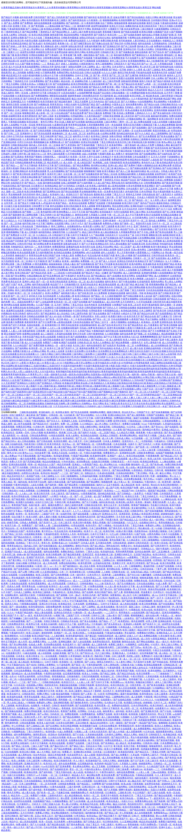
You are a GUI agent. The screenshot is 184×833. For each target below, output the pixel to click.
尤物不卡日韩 (44, 720)
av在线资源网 (138, 612)
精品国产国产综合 (148, 723)
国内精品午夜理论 (151, 429)
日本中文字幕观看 (74, 287)
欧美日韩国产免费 (130, 488)
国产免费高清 (12, 235)
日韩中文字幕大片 (67, 557)
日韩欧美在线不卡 (118, 609)
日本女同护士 (118, 67)
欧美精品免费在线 (149, 461)
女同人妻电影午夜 (152, 342)
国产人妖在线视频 (82, 641)
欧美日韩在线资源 (59, 281)
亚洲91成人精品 (115, 165)
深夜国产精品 (84, 450)
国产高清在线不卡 (53, 717)
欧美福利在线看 (15, 697)
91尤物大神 (39, 427)
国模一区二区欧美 (15, 191)
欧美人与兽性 (129, 339)
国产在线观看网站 (112, 807)
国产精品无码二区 (137, 177)
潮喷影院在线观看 (58, 96)
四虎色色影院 (103, 737)
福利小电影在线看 (57, 482)
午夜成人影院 (67, 255)
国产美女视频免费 (93, 223)
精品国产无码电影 (15, 241)
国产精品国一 (161, 197)
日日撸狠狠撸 (43, 490)
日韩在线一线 (56, 415)
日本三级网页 (145, 310)
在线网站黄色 (12, 595)
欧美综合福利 (95, 32)
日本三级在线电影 (59, 668)
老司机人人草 (115, 659)
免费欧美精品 (67, 551)
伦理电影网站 (112, 694)
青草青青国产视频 (81, 488)
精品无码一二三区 (20, 795)
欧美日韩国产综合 (41, 636)
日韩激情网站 (161, 49)
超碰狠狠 (148, 702)
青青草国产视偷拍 (33, 157)
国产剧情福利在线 (164, 67)
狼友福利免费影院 (122, 55)
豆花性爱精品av (86, 421)
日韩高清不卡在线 (100, 630)
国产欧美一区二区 (46, 792)
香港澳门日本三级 (68, 432)
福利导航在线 (112, 331)
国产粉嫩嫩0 (15, 618)
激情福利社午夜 (60, 40)
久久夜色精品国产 (93, 116)
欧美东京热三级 (123, 142)
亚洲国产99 (174, 717)
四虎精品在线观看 (40, 438)
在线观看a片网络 (34, 685)
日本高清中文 (24, 630)
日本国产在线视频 (165, 566)
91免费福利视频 (137, 93)
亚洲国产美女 (21, 258)
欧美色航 (154, 778)
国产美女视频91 (52, 81)
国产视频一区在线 (75, 238)
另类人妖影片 (101, 316)
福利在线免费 (126, 334)
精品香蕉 (57, 470)
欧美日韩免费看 (168, 563)
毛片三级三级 (107, 168)
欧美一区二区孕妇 (24, 261)
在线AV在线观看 (9, 575)
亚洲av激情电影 (104, 429)
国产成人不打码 (34, 827)
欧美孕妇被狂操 (52, 781)
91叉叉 (151, 508)
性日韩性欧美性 (111, 821)
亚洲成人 (76, 464)
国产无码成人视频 (38, 737)
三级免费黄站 (119, 575)
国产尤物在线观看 (82, 447)
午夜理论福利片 (107, 772)
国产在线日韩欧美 (171, 168)
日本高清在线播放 (81, 322)
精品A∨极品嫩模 (64, 650)
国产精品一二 (12, 165)
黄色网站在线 (114, 569)
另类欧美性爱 (70, 598)
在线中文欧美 (123, 249)
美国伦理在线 (103, 755)
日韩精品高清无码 (33, 310)
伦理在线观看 (78, 525)
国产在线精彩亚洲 (59, 769)
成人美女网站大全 (35, 49)
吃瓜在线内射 (94, 255)
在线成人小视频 (80, 299)
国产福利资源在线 (77, 20)
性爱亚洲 (29, 511)
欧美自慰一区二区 (163, 601)
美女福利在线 (69, 49)
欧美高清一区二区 (62, 302)
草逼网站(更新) (104, 819)
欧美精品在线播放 (62, 252)
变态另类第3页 (15, 98)
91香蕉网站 (32, 749)
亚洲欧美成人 (119, 653)
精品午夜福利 (59, 647)
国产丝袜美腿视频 (160, 412)
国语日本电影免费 (57, 755)
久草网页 (91, 458)
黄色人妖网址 (53, 418)
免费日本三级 (50, 540)
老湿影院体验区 (28, 609)
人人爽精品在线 (169, 499)
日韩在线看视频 (28, 723)
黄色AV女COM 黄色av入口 (20, 453)
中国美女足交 (118, 104)
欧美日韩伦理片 (167, 119)
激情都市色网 (83, 26)
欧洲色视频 (167, 444)
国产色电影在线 (160, 662)
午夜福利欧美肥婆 (24, 470)
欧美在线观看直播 (26, 252)
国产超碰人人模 (14, 46)
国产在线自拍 (175, 87)
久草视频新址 (7, 348)
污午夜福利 (97, 624)
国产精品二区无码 (14, 534)
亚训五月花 (126, 598)
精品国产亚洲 (157, 339)
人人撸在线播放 (168, 461)
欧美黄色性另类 (159, 72)
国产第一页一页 (20, 328)
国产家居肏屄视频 (171, 183)
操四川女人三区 (39, 154)
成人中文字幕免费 (134, 215)
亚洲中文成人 (166, 827)
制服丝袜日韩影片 (145, 682)
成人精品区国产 (85, 162)
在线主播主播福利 (162, 656)
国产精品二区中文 (99, 322)
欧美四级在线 (156, 55)
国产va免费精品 (103, 104)
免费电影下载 (109, 113)
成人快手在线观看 (23, 424)
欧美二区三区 (149, 807)
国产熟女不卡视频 (26, 203)
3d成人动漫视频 (89, 154)
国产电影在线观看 (130, 32)
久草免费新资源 (117, 58)
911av (144, 424)
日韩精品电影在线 (79, 197)
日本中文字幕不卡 (99, 534)
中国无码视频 (12, 151)
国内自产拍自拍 (148, 203)
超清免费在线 (83, 461)
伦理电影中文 (8, 769)
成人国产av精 (41, 511)
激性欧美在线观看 (21, 438)
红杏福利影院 (143, 281)
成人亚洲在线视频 (116, 186)
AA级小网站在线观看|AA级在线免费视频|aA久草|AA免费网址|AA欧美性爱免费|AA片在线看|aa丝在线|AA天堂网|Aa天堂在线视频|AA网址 (75, 389)
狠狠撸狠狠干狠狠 (92, 171)
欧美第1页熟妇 (140, 331)
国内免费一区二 (9, 302)
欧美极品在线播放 (169, 215)
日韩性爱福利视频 (93, 308)
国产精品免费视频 (120, 342)
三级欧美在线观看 (28, 412)
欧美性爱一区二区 (38, 348)
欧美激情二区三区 (33, 339)
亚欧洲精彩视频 (61, 702)
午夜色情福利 (155, 424)
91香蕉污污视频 (133, 328)
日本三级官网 (33, 760)
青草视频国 (142, 746)
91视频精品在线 (150, 165)
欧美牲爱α (51, 731)
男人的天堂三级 (147, 67)
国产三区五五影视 (148, 188)
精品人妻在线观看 (44, 612)
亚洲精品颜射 (65, 641)
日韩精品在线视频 (35, 316)
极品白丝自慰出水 (38, 107)
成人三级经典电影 (132, 273)
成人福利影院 (115, 339)
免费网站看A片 (56, 142)
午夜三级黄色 (171, 339)
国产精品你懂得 (138, 810)
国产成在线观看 (81, 514)
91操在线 (96, 560)
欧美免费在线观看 (38, 171)
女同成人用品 (49, 110)
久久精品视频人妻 (65, 296)
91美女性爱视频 (133, 186)
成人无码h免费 (50, 563)
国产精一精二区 (113, 84)
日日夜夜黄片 (110, 752)
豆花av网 (152, 787)
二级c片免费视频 (23, 264)
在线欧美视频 (60, 653)
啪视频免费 (107, 482)
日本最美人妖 (82, 186)
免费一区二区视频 (70, 424)
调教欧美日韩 (155, 235)
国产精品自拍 (174, 752)
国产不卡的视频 (20, 467)
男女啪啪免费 (15, 194)
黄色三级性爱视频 (24, 290)
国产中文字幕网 (25, 200)
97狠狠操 (30, 702)
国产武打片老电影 (17, 325)
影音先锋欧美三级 (104, 554)
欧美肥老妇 (124, 621)
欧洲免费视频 (56, 61)
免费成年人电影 (24, 807)
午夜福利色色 (97, 49)
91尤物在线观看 (168, 537)
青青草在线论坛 (15, 546)
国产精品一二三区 (74, 128)
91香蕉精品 (137, 470)
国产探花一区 (78, 665)
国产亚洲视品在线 (125, 775)
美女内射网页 (45, 197)
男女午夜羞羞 (127, 241)
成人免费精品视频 (148, 636)
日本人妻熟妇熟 (111, 665)
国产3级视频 (84, 644)
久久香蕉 (117, 429)
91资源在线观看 (96, 633)
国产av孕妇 (43, 714)
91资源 (156, 444)
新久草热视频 (98, 618)
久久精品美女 (133, 540)
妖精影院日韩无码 (45, 52)
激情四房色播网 (142, 78)
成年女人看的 (17, 339)
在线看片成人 (63, 87)
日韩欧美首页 (117, 461)
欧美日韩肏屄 (19, 313)
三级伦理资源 (166, 96)
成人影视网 (137, 697)
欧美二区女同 (134, 305)
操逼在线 (52, 807)
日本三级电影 (21, 110)
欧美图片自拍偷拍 (25, 502)
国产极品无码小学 (59, 746)
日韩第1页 (41, 444)
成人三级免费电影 (27, 714)
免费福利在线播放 (163, 46)
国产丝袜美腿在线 (48, 546)
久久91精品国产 (20, 345)
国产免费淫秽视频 (106, 290)
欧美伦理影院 (21, 55)
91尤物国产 (25, 639)
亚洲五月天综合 (117, 26)
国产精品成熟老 (112, 241)
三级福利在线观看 (167, 278)
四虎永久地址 (12, 604)
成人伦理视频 (155, 241)
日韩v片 (135, 816)
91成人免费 (161, 583)
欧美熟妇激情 (147, 708)
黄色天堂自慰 (79, 334)
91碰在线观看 (30, 653)
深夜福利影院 (28, 331)
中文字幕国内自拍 (16, 665)
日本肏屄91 (141, 490)
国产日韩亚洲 (26, 229)
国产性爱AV (128, 447)
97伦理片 (155, 644)
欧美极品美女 (45, 151)
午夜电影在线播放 (17, 122)
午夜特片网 (60, 502)
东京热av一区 (69, 444)
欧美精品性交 (8, 432)
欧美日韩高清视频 (40, 35)
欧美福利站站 (166, 206)
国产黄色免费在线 (76, 824)
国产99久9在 (133, 575)
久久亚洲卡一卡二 (153, 679)
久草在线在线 (26, 226)
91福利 (159, 479)
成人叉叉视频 (99, 766)
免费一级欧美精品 (86, 55)
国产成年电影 (46, 772)
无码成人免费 (86, 328)
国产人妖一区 (31, 508)
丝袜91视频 (21, 563)
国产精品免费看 (30, 32)
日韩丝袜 (73, 668)
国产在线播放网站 (148, 154)
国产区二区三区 (117, 75)
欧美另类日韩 (159, 75)
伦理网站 (82, 711)
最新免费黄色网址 (19, 319)
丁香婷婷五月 (45, 32)
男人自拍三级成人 (16, 702)
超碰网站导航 (81, 81)
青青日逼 (171, 737)
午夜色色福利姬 (170, 659)
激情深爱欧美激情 (155, 177)
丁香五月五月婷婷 (144, 795)
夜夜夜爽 (140, 432)
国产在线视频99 (72, 142)
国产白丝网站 (53, 726)
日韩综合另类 (47, 67)
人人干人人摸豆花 (81, 511)
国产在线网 (88, 592)
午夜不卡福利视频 (64, 688)
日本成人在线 (95, 711)
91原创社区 (108, 580)
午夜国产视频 (152, 493)
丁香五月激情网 (98, 639)
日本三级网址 (88, 67)
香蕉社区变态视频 (132, 125)
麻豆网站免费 (165, 165)
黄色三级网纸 (81, 528)
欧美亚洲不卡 (70, 644)
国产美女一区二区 (101, 319)
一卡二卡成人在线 (94, 479)
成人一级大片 (163, 641)
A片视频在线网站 (133, 119)
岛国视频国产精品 (42, 801)
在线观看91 (106, 699)
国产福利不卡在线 (87, 432)
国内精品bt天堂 (15, 69)
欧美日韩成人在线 (172, 438)
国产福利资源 (129, 601)
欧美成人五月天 (121, 348)
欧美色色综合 (102, 685)
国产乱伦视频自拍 (126, 583)
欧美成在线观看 (142, 546)
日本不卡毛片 (77, 223)
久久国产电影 (141, 241)
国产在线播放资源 (90, 174)
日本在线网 (79, 604)
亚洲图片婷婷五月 (123, 554)
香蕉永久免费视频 (86, 737)
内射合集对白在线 (13, 119)
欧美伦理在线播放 (132, 807)
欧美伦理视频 (90, 290)
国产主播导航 (132, 75)
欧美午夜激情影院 (145, 726)
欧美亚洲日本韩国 (150, 514)
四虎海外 (80, 551)
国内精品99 (17, 673)
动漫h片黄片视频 (124, 531)
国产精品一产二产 (108, 621)
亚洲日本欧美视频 (151, 659)
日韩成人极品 (69, 264)
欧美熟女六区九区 (131, 337)
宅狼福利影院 (115, 162)
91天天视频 (25, 636)
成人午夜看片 (12, 177)
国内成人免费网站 (157, 220)
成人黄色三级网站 (97, 119)
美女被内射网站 (139, 508)
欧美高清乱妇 (31, 197)
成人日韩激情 (31, 232)
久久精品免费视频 (166, 125)
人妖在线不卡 (150, 278)
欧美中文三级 (53, 348)
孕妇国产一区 (81, 659)
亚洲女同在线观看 (90, 142)
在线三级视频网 (68, 183)
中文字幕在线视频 (27, 456)
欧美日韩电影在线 (53, 729)
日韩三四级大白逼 (51, 804)
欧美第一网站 (113, 87)
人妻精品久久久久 (143, 113)
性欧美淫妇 (29, 444)
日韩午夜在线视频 (50, 569)
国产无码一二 (34, 682)
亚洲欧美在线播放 (76, 647)
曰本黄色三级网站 (113, 734)
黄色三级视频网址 (104, 64)
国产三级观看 (108, 226)
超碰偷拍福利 (168, 514)
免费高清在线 (19, 308)
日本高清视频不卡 (141, 267)
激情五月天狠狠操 (91, 139)
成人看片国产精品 (126, 284)
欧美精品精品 (51, 186)
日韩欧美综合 (74, 200)
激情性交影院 (12, 104)
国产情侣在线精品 (136, 17)
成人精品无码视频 (78, 278)
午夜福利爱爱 (114, 668)
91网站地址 (47, 760)
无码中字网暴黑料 (147, 209)
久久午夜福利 (93, 40)
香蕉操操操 (133, 824)
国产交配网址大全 (94, 238)
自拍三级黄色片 (17, 415)
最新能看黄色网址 (165, 731)
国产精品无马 (142, 752)
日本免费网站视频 (146, 238)
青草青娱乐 (124, 612)
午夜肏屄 (46, 705)
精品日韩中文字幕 (146, 630)
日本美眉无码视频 (46, 278)
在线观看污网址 (62, 223)
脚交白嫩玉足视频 (100, 107)
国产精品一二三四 (17, 49)
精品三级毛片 (48, 697)
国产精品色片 (88, 273)
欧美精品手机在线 (89, 804)
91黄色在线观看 (58, 787)
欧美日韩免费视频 (148, 604)
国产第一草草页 (101, 75)
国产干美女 (55, 511)
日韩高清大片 (120, 64)
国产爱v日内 (106, 589)
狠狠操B (113, 450)
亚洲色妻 (106, 575)
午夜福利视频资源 (152, 517)
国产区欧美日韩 (85, 293)
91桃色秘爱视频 (48, 528)
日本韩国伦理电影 (159, 20)
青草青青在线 (29, 586)
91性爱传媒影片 (129, 650)
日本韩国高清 (166, 493)
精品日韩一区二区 (95, 627)
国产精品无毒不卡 (108, 816)
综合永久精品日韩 (38, 258)
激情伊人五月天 (174, 75)
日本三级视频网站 (150, 540)
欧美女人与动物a (90, 673)
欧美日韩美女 (33, 656)
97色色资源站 (68, 461)
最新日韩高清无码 (108, 130)
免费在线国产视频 (54, 49)
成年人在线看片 (108, 252)
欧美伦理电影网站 (80, 84)
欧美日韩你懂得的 (170, 485)
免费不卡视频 (143, 148)
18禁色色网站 (153, 534)
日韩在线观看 (159, 299)
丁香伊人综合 (93, 551)
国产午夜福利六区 (111, 508)
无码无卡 (36, 804)
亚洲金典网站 (81, 688)
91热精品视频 (93, 572)
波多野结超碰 (61, 52)
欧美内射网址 (135, 264)
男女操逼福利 (18, 578)
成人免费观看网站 (142, 729)
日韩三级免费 (122, 769)
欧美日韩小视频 (28, 752)
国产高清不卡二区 (70, 348)
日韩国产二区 (53, 258)
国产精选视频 (156, 98)
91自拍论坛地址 (103, 37)
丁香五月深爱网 (80, 101)
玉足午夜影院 (113, 485)
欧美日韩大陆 (83, 49)
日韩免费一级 (42, 331)
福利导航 (100, 421)
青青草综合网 (35, 255)
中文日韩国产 (139, 792)
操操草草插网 (67, 705)
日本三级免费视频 (98, 528)
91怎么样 (113, 534)
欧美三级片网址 (134, 517)
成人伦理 (23, 641)
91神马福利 (156, 572)
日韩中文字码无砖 (15, 136)
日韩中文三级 (98, 615)
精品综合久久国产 (47, 464)
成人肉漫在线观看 (129, 604)
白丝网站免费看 (108, 133)
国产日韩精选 (70, 499)
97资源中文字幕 (50, 310)
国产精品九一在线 (33, 183)
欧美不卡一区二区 (93, 531)
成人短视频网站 (66, 546)
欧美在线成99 (164, 720)
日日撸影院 (111, 792)
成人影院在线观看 (33, 551)
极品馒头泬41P (19, 810)
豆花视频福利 (114, 766)
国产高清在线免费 (77, 180)
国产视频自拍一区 (86, 444)
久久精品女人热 (44, 235)
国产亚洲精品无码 (111, 46)
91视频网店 (131, 644)
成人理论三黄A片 (138, 458)
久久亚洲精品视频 (129, 821)
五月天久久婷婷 (124, 537)
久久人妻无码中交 (164, 775)
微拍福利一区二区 (140, 464)
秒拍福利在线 (166, 244)
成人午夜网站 (26, 90)
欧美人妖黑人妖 (149, 328)
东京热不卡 (108, 691)
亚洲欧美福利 (137, 206)
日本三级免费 (119, 656)
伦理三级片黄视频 (152, 107)
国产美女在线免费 (28, 148)
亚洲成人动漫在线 (72, 758)
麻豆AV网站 (165, 473)
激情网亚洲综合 (13, 699)
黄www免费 (161, 816)
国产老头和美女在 (113, 624)
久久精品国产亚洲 (156, 766)
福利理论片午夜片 (81, 136)
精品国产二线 (17, 180)
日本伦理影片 (99, 668)
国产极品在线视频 (64, 816)
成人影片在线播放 (95, 281)
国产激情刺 (103, 595)
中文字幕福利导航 (79, 601)
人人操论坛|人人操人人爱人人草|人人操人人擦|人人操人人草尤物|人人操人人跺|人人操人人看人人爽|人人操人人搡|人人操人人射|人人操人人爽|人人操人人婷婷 (99, 398)
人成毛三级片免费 (79, 32)
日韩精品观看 (16, 772)
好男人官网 (151, 621)
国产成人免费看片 (120, 755)
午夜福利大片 (124, 128)
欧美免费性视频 (43, 488)
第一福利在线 (21, 482)
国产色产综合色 (156, 52)
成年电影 (120, 711)
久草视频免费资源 (127, 232)
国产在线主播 (149, 781)
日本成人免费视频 (164, 180)
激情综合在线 (129, 641)
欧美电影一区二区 (35, 798)
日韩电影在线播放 (127, 308)
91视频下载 (59, 615)
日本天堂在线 (99, 447)
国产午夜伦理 (31, 87)
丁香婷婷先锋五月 (13, 32)
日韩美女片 (73, 583)
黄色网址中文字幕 (56, 218)
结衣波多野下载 (43, 453)
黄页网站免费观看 (99, 69)
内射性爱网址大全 (16, 557)
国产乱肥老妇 (17, 157)
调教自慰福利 (12, 639)
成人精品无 (121, 743)
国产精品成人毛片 (170, 456)
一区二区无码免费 (48, 784)
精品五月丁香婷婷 (93, 691)
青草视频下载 (136, 679)
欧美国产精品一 (61, 203)
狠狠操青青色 (156, 746)
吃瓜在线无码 (61, 531)
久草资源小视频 (41, 519)
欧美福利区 (69, 438)
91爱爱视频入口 (143, 252)
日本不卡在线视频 (170, 534)
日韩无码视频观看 (90, 676)
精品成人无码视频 (95, 241)
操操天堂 (143, 734)
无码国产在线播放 (63, 119)
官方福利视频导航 (44, 252)
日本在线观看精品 (33, 781)
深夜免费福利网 (54, 607)
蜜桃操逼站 (64, 827)
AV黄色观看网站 (40, 264)
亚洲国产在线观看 (142, 691)
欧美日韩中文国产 (131, 203)
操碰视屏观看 (125, 331)
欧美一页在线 (46, 821)
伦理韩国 (157, 560)
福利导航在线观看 (41, 284)
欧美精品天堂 (142, 261)
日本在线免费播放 (23, 670)
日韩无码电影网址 (138, 787)
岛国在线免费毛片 (26, 302)
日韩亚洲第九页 (59, 508)
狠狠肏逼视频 (147, 578)
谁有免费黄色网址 (134, 104)
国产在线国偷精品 (61, 84)
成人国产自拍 (104, 325)
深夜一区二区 (96, 688)
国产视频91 (42, 415)
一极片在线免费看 (27, 458)
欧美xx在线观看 (48, 337)
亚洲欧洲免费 (173, 685)
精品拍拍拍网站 (71, 35)
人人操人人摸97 (103, 499)
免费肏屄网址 (63, 72)
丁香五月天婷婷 (108, 78)
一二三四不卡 (111, 612)
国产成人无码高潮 (56, 17)
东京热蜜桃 (124, 505)
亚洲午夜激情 (109, 220)
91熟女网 (138, 627)
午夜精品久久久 (86, 499)
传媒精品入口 (169, 40)
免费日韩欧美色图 (109, 40)
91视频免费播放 (60, 801)
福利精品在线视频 (94, 122)
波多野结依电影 (153, 784)
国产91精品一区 (39, 218)
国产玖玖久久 (54, 421)
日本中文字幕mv (65, 528)
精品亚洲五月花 (14, 75)
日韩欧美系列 (126, 534)
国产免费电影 (26, 23)
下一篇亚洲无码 (157, 798)
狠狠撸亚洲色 (28, 113)
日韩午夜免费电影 (104, 418)
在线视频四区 (102, 61)
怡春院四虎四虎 (106, 636)
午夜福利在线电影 (169, 23)
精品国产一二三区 (60, 473)
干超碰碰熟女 (173, 157)
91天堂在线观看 (144, 302)
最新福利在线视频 (137, 23)
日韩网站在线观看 (143, 560)
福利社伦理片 (33, 313)
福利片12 (100, 485)
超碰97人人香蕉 (134, 69)
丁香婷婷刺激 (42, 627)
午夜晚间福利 (98, 331)
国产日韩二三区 (11, 133)
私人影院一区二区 (130, 708)
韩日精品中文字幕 (108, 128)
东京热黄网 (60, 821)
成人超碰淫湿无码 (149, 827)
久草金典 (135, 755)
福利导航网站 (118, 188)
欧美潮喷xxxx (117, 682)
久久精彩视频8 (112, 334)
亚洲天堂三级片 (55, 174)
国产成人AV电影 (116, 731)
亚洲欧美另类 (93, 670)
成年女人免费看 (75, 90)
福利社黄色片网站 (77, 52)
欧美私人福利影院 (98, 186)
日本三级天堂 (17, 209)
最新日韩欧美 (114, 412)
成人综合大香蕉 (88, 566)
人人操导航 (77, 827)
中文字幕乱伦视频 (124, 580)
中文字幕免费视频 (169, 496)
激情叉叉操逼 (153, 23)
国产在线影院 (171, 61)
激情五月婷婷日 (76, 270)
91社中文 (108, 746)
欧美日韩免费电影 (33, 191)
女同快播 (48, 447)
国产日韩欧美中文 (104, 200)
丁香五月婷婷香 (137, 290)
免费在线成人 (67, 58)
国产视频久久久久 (44, 688)
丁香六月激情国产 (31, 188)
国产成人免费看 (11, 23)
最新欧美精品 (163, 203)
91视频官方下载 (115, 29)
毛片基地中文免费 (142, 662)
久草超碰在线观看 (65, 110)
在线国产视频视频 (165, 453)
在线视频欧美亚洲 (17, 316)
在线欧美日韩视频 (100, 461)
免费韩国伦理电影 (123, 418)
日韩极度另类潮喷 (94, 548)
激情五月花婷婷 (54, 499)
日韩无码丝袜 (147, 569)
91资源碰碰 (6, 485)
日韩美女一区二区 (42, 537)
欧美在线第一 (33, 122)
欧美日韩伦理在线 (77, 177)
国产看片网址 (15, 560)
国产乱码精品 (31, 241)
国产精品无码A (8, 441)
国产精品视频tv (45, 456)
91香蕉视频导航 (89, 493)
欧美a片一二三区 (17, 682)
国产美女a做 (152, 563)
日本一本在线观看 (113, 125)
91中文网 (148, 627)
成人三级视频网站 (159, 133)
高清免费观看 (104, 305)
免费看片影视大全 (21, 351)
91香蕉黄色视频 (92, 23)
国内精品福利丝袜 (125, 133)
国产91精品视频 (73, 151)
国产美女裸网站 (18, 276)
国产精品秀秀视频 (29, 151)
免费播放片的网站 (146, 633)
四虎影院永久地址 (35, 499)
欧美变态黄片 (118, 191)
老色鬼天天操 (61, 139)
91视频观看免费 (94, 180)
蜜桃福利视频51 (92, 168)
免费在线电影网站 (68, 563)
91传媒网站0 (159, 688)
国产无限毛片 (100, 35)
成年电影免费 (26, 17)
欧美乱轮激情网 (97, 84)
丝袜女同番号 (119, 17)
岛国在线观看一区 (35, 325)
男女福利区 (130, 633)
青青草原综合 (56, 104)
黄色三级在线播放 (31, 46)
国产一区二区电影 (83, 496)
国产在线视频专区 (142, 255)
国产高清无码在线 (159, 148)
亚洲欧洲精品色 (20, 171)
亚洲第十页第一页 (21, 26)
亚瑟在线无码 (56, 331)
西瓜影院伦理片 (117, 110)
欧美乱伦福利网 (49, 624)
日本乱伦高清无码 (98, 731)
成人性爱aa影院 (11, 148)
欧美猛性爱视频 (62, 456)
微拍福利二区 (170, 55)
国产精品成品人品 (129, 519)
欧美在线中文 (14, 694)
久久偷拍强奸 (95, 81)
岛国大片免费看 (158, 789)
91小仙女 (164, 778)
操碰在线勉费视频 (51, 69)
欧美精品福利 (33, 308)
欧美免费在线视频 (169, 676)
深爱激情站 (116, 595)
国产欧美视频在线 (141, 20)
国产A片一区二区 (42, 200)
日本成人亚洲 (88, 543)
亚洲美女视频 (17, 37)
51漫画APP (95, 514)
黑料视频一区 (65, 699)
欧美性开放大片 (59, 200)
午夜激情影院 (156, 267)
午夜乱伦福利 (70, 104)
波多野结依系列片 (14, 508)
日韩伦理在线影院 (77, 220)
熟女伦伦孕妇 (88, 819)
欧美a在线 (126, 784)
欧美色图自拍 (33, 20)
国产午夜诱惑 (113, 313)
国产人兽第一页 (89, 694)
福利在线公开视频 (151, 35)
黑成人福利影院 (76, 188)
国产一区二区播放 (38, 328)
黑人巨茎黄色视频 (90, 218)
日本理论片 (115, 424)
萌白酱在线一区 (146, 528)
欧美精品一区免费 (150, 322)
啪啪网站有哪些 (98, 412)
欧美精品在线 (155, 139)
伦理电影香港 (95, 310)
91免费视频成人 (142, 345)
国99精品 (41, 458)
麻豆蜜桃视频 (47, 180)
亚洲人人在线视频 (128, 270)
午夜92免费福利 (60, 177)
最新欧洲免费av (27, 305)
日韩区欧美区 (29, 694)
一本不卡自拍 (132, 461)
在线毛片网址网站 (99, 609)
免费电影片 (146, 656)
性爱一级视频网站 (159, 476)
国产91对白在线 (142, 116)
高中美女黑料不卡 (75, 548)
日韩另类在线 (158, 255)
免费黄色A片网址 (130, 569)
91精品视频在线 (34, 276)
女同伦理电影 (44, 676)
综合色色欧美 (90, 305)
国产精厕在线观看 (139, 168)
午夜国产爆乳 (64, 458)
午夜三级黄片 (108, 824)
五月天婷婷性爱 (20, 58)
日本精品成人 (125, 627)
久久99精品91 (87, 424)
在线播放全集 (15, 278)
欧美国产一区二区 (61, 720)
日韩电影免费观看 (67, 784)
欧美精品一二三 (39, 64)
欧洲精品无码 (102, 244)
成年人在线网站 (11, 125)
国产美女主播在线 (93, 113)
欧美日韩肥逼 (68, 630)
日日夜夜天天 (37, 186)
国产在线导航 (98, 537)
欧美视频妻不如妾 (89, 726)
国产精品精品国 (37, 418)
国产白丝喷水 (43, 249)
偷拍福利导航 (132, 154)
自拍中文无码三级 (44, 502)
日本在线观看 (120, 444)
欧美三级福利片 (107, 98)
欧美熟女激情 (63, 412)
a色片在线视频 (93, 252)
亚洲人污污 (10, 601)
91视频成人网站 (162, 145)
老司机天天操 (35, 296)
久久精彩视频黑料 (113, 296)
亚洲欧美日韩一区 (24, 130)
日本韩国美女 (143, 339)
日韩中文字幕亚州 (45, 168)
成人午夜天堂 (75, 441)
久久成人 (172, 502)
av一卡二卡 (56, 566)
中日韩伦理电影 (80, 310)
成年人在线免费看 (102, 159)
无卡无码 (120, 517)
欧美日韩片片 (130, 528)
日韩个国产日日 (82, 560)
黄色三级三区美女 (118, 61)
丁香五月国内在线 (63, 772)
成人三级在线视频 (92, 229)
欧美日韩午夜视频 (82, 522)
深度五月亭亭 (73, 429)
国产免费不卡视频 (19, 267)
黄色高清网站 (24, 270)
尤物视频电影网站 (10, 229)
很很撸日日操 (154, 142)
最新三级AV (135, 607)
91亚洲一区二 (42, 566)
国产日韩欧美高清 (74, 229)
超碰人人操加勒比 (70, 64)
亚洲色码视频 (160, 110)
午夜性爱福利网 (94, 665)
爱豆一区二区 (76, 769)
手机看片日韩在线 (159, 505)
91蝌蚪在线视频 (169, 107)
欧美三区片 (48, 816)
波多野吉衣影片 (24, 668)
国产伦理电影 (41, 601)
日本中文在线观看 (123, 729)
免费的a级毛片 (100, 209)
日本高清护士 (37, 293)
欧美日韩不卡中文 (124, 226)
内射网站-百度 (55, 758)
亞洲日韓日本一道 (91, 787)
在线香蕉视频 (8, 427)
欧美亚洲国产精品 (166, 264)
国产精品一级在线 (70, 258)
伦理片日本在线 (25, 142)
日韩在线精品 (119, 427)
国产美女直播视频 (173, 432)
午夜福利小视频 (24, 758)
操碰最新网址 (146, 763)
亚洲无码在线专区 (89, 284)
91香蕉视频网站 (66, 75)
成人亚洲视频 (123, 139)
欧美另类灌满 (140, 537)
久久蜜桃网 (7, 670)
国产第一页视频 (64, 241)
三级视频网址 (136, 566)
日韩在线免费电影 (39, 435)
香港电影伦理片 (99, 29)
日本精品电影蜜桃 (125, 473)
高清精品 (20, 543)
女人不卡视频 (171, 261)
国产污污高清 (77, 308)
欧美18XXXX (113, 650)
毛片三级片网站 (103, 653)
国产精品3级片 (153, 612)
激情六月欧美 (145, 81)
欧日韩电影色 (93, 177)
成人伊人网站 (101, 424)
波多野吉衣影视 (34, 447)
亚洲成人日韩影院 (109, 435)
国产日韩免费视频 (60, 575)
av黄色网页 (70, 778)
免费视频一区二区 (89, 261)
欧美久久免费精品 (102, 342)
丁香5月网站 (141, 473)
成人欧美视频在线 (145, 586)
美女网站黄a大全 (9, 270)
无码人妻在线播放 (118, 244)
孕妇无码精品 (7, 258)
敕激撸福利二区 (60, 133)
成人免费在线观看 (142, 122)
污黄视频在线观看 (56, 128)
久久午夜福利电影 (140, 98)
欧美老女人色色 (69, 534)
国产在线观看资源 (84, 705)
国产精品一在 (97, 296)
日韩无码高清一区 (144, 543)
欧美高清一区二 (173, 255)
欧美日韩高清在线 (154, 93)
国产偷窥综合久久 (141, 55)
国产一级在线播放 (18, 607)
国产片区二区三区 (56, 290)
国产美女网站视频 (18, 644)
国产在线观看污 (82, 110)
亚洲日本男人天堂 (33, 717)
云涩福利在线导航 (102, 563)
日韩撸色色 (51, 557)
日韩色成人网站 (122, 438)
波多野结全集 (93, 133)
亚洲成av (136, 514)
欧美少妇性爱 (164, 328)
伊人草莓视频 (126, 813)
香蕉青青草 (173, 639)
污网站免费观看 (175, 490)
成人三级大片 (173, 798)
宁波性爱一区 (165, 824)
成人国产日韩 (113, 488)
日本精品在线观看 (14, 589)
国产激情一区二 (127, 223)
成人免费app (11, 456)
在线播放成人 (134, 322)
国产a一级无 (26, 615)
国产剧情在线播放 (123, 589)
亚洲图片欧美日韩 (55, 427)
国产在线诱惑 (92, 130)
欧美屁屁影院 (24, 206)
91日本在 (131, 427)
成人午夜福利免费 (74, 267)
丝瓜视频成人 (154, 334)
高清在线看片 (16, 479)
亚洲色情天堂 (67, 107)
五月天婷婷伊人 (128, 302)
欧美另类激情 (47, 101)
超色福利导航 (132, 191)
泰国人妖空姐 (29, 691)
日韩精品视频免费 (24, 162)
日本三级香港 (161, 694)
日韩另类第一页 (138, 685)
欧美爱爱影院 (53, 107)
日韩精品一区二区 (163, 763)
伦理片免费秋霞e (148, 824)
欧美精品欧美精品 (130, 310)
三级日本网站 (110, 122)
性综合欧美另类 (121, 525)
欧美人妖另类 (155, 458)
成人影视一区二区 (45, 113)
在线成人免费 (35, 644)
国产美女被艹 (131, 723)
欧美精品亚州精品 (19, 43)
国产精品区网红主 (61, 32)
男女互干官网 (165, 714)
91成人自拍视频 (159, 122)
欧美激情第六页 (52, 325)
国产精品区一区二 (141, 200)
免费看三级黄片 (116, 644)
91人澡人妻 (110, 586)
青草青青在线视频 (77, 125)
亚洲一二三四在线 (56, 273)
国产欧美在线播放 (166, 136)
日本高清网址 (94, 708)
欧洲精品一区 (51, 345)
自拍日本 (52, 580)
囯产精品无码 (134, 64)
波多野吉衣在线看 (171, 624)
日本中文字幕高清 (79, 235)
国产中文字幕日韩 (112, 337)
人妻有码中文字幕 (38, 93)
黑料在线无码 (118, 183)
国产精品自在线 (148, 316)
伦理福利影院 (77, 813)
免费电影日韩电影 (91, 470)
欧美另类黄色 (45, 247)
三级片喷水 (53, 450)
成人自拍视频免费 (143, 813)
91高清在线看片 (68, 93)
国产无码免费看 (68, 339)
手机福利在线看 (143, 72)
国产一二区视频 (34, 621)
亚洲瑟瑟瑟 (125, 514)
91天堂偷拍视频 (73, 154)
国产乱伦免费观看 (147, 136)
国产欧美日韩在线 (21, 174)
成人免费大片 (118, 154)
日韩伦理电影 (123, 676)
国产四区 (57, 598)
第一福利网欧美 (151, 119)
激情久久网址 (47, 139)
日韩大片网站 (110, 760)
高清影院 (172, 723)
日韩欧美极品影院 (62, 98)
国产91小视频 (96, 789)
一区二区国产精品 (106, 432)
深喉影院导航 (58, 232)
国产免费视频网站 (40, 96)
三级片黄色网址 (174, 128)
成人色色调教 (93, 699)
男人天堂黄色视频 (126, 252)
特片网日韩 (68, 639)
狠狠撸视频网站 (110, 20)
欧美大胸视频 (137, 278)
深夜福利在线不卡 (72, 244)
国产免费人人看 (43, 525)
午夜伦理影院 (137, 676)
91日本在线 (19, 685)
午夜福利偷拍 (114, 601)
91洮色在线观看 (73, 273)
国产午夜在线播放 (127, 281)
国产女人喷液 (169, 212)
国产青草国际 (37, 26)
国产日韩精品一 (125, 493)
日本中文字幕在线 (168, 595)
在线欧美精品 (164, 58)
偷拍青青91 (108, 711)
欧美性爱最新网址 (38, 583)
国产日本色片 (145, 444)
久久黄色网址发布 (31, 139)
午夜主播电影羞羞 (159, 87)
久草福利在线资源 (172, 424)
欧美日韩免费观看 (112, 720)
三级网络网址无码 (121, 697)
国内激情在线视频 (51, 183)
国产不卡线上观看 (146, 232)
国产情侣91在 (87, 653)
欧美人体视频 (18, 760)
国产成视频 (62, 595)
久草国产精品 (84, 331)
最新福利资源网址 (159, 116)
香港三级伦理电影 (105, 778)
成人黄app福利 (95, 612)
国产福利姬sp (79, 458)
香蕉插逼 (66, 708)
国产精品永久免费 (97, 87)
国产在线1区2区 (112, 101)
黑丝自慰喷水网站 (121, 206)
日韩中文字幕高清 (111, 708)
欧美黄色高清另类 (140, 476)
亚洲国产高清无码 (35, 557)
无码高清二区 (57, 714)
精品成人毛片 (79, 775)
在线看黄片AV (162, 708)
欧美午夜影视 (121, 714)
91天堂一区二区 (27, 235)
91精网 (136, 699)
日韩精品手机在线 (70, 621)
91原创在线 (95, 508)
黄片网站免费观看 (86, 778)
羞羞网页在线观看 (15, 310)
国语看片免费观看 (15, 322)
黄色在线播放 (56, 206)
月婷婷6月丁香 (129, 720)
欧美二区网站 (24, 284)
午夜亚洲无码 (67, 569)
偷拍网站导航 (72, 427)
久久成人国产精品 (102, 183)
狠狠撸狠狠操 (65, 310)
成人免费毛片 (174, 258)
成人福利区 (120, 636)
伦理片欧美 (141, 670)
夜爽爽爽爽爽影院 (149, 337)
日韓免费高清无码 (90, 96)
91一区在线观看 (49, 656)
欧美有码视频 (120, 177)
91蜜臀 (108, 421)
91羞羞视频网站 (161, 29)
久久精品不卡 (37, 78)
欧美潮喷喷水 (12, 636)
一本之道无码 (123, 220)
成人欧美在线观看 (96, 801)
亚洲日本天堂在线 (48, 604)
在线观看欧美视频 (33, 534)
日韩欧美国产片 (121, 819)
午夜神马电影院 (21, 485)
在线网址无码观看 (110, 798)
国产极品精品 (40, 290)
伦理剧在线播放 (36, 55)
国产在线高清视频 (74, 17)
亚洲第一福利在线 (51, 560)
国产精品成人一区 (100, 339)
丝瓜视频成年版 (86, 763)
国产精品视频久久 (65, 215)
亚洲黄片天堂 (119, 563)
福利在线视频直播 (43, 23)
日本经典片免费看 (113, 49)
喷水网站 (18, 540)
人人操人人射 (26, 493)
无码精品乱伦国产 (33, 479)
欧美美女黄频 (33, 531)
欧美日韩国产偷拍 (104, 592)
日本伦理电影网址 (140, 705)
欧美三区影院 (43, 575)
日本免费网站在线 (169, 743)
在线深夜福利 (145, 299)
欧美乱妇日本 (15, 281)
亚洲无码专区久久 (122, 218)
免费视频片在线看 (173, 267)
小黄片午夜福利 (48, 618)
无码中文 (106, 470)
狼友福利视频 (63, 694)
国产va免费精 (20, 789)
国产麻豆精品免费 (59, 249)
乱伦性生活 (168, 517)
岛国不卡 (132, 444)
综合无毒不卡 (18, 517)
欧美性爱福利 (114, 447)
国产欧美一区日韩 (54, 319)
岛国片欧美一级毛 (38, 505)
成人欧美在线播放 (106, 607)
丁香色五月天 (102, 145)
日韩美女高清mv (28, 84)
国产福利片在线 (117, 467)
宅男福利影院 (140, 90)
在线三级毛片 (72, 679)
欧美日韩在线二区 (120, 685)
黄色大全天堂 (110, 505)
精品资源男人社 (55, 162)
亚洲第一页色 (23, 432)
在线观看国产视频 (95, 148)
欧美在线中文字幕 (126, 586)
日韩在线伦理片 (174, 810)
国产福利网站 (21, 348)
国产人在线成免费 (44, 302)
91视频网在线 (18, 731)
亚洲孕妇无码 (129, 49)
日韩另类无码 (159, 302)
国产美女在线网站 (85, 415)
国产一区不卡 (157, 598)
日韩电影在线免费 (162, 575)
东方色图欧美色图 (15, 197)
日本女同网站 (97, 702)
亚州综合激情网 (143, 551)
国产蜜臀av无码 (174, 801)
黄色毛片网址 (47, 122)
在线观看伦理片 (14, 653)
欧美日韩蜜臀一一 (145, 673)
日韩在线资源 (120, 543)
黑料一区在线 (21, 93)
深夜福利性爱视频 (130, 81)
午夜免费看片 (42, 220)
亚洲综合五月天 (110, 514)
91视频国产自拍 (165, 807)
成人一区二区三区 (132, 659)
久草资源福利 (75, 656)
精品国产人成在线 (150, 159)
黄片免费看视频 (81, 540)
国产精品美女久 (142, 87)
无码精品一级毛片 (133, 107)
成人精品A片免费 (145, 145)
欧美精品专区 (65, 604)
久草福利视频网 (145, 601)
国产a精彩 (133, 827)
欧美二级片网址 (120, 679)
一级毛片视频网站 (118, 322)
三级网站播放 (48, 740)
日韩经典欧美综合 (169, 104)
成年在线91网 (152, 615)
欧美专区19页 (50, 763)
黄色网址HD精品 (99, 165)
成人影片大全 (74, 139)
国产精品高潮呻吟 (106, 517)
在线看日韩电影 (159, 226)
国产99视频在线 (41, 104)
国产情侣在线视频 (70, 191)
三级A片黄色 (143, 427)
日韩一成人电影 (32, 180)
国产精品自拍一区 (10, 528)
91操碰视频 (111, 627)
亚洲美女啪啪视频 (61, 488)
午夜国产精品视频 (80, 456)
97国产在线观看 (39, 128)
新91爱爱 (65, 798)
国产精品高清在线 (56, 810)
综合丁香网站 (107, 23)
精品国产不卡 (57, 284)
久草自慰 (16, 650)
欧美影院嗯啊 (125, 20)
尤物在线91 (103, 458)
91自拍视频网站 (145, 101)
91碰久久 (5, 795)
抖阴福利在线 (50, 578)
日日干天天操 (78, 212)
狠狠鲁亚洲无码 (41, 90)
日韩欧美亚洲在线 (174, 447)
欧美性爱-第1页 (105, 17)
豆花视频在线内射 (171, 525)
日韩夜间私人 (49, 157)
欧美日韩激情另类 (63, 760)
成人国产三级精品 (152, 69)
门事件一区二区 (125, 122)
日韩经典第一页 (10, 493)
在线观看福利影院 (88, 325)
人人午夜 (119, 578)
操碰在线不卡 (21, 255)
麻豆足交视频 (47, 589)
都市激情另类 (164, 607)
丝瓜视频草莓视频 (72, 673)
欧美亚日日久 (68, 682)
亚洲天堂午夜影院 (110, 795)
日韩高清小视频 (151, 743)
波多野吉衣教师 (27, 52)
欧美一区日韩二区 (92, 758)
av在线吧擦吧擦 (84, 93)
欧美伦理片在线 (87, 247)
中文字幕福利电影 (97, 299)
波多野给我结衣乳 (101, 641)
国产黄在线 (42, 548)
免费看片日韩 (165, 319)
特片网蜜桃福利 (22, 78)
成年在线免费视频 (67, 763)
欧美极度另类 (40, 758)
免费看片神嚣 (33, 72)
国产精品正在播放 (82, 697)
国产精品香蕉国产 (63, 299)
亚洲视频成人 (93, 604)
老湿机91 (96, 580)
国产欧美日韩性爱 (26, 548)
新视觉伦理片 (145, 75)
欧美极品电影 (170, 734)
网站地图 (156, 7)
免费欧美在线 (141, 580)
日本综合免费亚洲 (108, 726)
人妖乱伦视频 (37, 485)
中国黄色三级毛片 (150, 755)
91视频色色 (116, 630)
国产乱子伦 (73, 653)
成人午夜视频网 (175, 270)
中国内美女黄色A (93, 769)
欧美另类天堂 (133, 316)
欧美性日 (53, 586)
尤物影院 (62, 656)
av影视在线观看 (64, 322)
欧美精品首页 (104, 679)
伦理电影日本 (35, 563)
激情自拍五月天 (110, 270)
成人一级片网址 (103, 67)
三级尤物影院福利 (93, 270)
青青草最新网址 (103, 206)
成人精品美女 (8, 627)
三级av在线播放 (159, 772)
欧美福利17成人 (57, 194)
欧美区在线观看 (57, 743)
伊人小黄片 (79, 760)
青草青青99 (173, 569)
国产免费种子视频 (133, 165)
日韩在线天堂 (53, 93)
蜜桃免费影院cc (123, 98)
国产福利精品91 (71, 566)
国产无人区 (81, 438)
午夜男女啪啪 (39, 639)
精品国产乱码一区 (129, 229)
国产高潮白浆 (175, 345)
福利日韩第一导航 (135, 293)
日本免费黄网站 (36, 81)
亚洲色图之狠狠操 (158, 531)
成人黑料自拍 (12, 226)
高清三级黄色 (76, 691)
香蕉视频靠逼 (59, 676)
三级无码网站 (122, 647)
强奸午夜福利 (163, 548)
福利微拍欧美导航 (94, 813)
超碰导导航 (13, 522)
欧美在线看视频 (105, 566)
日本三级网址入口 (50, 476)
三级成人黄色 (165, 435)
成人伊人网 (107, 438)
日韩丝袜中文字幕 (61, 235)
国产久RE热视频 (77, 801)
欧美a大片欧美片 (106, 258)
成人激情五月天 (85, 159)
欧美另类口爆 (25, 647)
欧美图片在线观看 (125, 78)
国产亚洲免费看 (63, 766)
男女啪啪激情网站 (88, 191)
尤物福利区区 (17, 247)
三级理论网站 (65, 78)
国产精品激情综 (48, 313)
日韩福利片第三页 (109, 52)
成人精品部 (24, 662)
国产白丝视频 (78, 122)
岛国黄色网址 (45, 40)
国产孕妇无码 (116, 43)
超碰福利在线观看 (51, 209)
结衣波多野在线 (132, 29)
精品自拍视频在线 (51, 461)
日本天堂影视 (141, 235)
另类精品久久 (148, 548)
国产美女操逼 (61, 180)
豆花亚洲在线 (133, 639)
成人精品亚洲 (128, 485)
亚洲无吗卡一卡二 (131, 441)
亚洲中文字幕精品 (113, 479)
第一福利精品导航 (76, 627)
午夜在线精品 (39, 421)
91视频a (139, 665)
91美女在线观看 (28, 720)
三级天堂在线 (93, 743)
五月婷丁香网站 (62, 305)
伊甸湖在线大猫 (139, 142)
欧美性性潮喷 (61, 441)
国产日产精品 (92, 98)
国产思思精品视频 (32, 461)
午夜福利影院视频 (16, 29)
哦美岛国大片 (9, 708)
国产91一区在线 (41, 229)
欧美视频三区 (40, 162)
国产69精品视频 (20, 159)
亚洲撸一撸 (99, 650)
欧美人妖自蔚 (145, 296)
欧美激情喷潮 (56, 244)
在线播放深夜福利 (70, 328)
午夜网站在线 (134, 37)
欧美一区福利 (33, 766)
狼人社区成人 (153, 171)
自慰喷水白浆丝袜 (30, 473)
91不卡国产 (7, 592)
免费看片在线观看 (131, 424)
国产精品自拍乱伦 (23, 537)
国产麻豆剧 (91, 636)
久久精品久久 (10, 220)
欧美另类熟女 (35, 58)
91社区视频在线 (14, 212)
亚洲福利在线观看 (116, 293)
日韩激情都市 (73, 676)
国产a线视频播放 (78, 337)
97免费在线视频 (96, 586)
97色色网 (85, 615)
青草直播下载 (69, 55)
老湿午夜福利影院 (150, 305)
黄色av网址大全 (169, 142)
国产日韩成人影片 (92, 821)
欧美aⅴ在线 (147, 609)
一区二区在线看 (159, 84)
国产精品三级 (172, 415)
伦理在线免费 (23, 769)
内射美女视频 (31, 40)
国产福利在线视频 (76, 482)
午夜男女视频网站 (130, 299)
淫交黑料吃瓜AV (37, 319)
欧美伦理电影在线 (21, 496)
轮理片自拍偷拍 (34, 729)
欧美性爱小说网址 (92, 226)
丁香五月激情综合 (88, 258)
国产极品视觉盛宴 (72, 554)
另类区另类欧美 (52, 621)
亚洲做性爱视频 (149, 273)
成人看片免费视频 (141, 247)
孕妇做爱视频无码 (159, 418)
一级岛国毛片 (63, 157)
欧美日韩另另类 (42, 493)
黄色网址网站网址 (128, 435)
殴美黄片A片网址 (94, 749)
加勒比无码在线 (87, 37)
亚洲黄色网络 (78, 798)
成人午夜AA (120, 482)
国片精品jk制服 (175, 627)
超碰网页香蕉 (15, 116)
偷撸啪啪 (163, 723)
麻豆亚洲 (73, 467)
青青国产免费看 (69, 711)
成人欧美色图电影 (174, 705)
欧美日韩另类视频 (123, 157)
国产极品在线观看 (163, 795)
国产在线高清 (109, 345)
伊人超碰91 (130, 740)
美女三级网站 (10, 299)
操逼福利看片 (90, 90)
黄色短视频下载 (117, 540)
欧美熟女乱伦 (28, 119)
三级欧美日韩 (125, 792)
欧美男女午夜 (33, 624)
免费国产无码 (175, 702)
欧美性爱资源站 (124, 691)
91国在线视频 (25, 679)
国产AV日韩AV (100, 598)
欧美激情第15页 (78, 572)
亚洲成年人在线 (70, 421)
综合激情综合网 (69, 418)
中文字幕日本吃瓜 (32, 560)
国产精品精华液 (71, 61)
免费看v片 (67, 752)
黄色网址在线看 (11, 305)
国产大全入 (67, 560)
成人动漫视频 (45, 653)
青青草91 (78, 578)
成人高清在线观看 (29, 821)
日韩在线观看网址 (152, 421)
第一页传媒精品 (135, 482)
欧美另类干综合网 (38, 482)
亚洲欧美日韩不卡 (33, 763)
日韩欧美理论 (137, 511)
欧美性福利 (83, 534)
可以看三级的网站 (43, 470)
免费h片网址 (43, 694)
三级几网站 (176, 781)
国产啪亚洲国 (18, 499)
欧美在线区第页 (121, 264)
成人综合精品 (63, 313)
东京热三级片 (79, 345)
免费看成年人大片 (51, 159)
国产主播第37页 (164, 316)
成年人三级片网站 (164, 682)
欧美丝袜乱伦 (99, 328)
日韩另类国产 (40, 17)
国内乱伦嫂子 (61, 67)
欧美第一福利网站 (71, 261)
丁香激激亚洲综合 (51, 37)
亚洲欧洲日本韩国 (83, 752)
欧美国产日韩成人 (72, 607)
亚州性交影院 (120, 421)
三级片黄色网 (74, 787)
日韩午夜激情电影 (95, 334)
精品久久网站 (131, 734)
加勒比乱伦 (90, 473)
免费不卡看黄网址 (116, 639)
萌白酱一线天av (160, 691)
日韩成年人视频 (9, 154)
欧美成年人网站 (18, 20)
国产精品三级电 (108, 673)
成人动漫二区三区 (77, 133)
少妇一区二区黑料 (33, 69)
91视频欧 (125, 717)
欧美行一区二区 (22, 293)
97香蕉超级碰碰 (113, 203)
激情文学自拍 (82, 546)
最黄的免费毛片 (56, 505)
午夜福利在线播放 (114, 633)
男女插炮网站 (160, 101)
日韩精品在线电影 (101, 511)
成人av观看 (89, 755)
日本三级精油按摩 (93, 441)
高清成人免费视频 (125, 113)
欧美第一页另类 (78, 157)
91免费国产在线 (119, 305)
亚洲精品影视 (165, 621)
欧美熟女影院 (93, 52)
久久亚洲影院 (47, 308)
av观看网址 (133, 557)
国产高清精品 (155, 168)
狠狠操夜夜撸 (120, 23)
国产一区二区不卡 (19, 296)
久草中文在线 (93, 157)
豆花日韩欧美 (82, 723)
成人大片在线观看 (33, 342)
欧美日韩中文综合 (111, 229)
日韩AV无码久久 (14, 249)
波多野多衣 (166, 749)
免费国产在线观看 (96, 203)
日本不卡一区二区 (160, 223)
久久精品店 (165, 488)
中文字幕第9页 (40, 261)
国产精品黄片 (171, 78)
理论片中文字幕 (86, 418)
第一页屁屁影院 (96, 740)
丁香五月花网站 (11, 84)
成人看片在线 (136, 348)
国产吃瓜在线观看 (80, 412)
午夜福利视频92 (101, 58)
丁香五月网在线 (107, 142)
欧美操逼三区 (10, 200)
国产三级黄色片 (112, 148)
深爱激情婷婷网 (64, 697)
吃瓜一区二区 (21, 418)
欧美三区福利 (33, 633)
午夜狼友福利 (108, 787)
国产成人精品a (97, 546)
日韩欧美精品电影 (19, 145)
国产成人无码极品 (63, 609)
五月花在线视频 (9, 755)
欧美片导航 (129, 746)
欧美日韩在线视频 (135, 456)
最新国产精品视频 (157, 490)
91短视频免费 (162, 699)
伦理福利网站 (77, 116)
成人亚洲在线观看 (171, 241)
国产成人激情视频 (136, 415)
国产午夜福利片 (68, 276)
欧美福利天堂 (127, 795)
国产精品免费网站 (81, 165)
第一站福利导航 (64, 514)
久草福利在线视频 (63, 334)
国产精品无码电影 (84, 569)
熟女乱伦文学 (98, 488)
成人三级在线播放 (61, 197)
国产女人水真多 (45, 609)
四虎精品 (149, 470)
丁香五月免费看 (122, 476)
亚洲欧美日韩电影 (40, 238)
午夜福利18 (160, 441)
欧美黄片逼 (126, 758)
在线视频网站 (58, 23)
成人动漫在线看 (121, 96)
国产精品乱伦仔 (41, 424)
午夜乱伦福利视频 (93, 453)
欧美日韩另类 (47, 188)
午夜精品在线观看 (145, 775)
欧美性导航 (109, 531)
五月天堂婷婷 (27, 813)
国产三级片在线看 (156, 792)
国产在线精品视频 (128, 238)
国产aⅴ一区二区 (149, 64)
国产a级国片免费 (76, 807)
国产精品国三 (84, 784)
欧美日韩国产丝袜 (51, 255)
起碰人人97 (132, 636)
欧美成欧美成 (149, 264)
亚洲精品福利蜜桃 (127, 174)
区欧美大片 (110, 583)
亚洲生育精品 (74, 592)
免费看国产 (28, 525)
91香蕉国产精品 (137, 319)
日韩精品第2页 (122, 278)
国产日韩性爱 (30, 98)
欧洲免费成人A (64, 212)
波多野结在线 (15, 188)
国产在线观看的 (149, 58)
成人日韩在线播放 (26, 441)
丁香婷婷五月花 (20, 81)
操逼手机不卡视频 (148, 435)
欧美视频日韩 (174, 589)
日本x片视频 (37, 432)
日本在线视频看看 (120, 319)
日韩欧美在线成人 (165, 508)
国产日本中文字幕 (100, 682)
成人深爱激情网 (134, 731)
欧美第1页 (88, 656)
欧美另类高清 (54, 444)
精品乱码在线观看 (15, 87)
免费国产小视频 (50, 342)
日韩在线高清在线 (25, 488)
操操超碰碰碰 (31, 136)
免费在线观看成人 (38, 267)
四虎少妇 (56, 752)
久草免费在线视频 (83, 650)
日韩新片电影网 (87, 685)
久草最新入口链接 (97, 215)
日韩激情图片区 (72, 284)
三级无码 (9, 470)
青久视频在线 (47, 46)
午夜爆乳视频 (104, 154)
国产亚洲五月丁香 (155, 151)
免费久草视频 (108, 278)
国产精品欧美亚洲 (36, 554)
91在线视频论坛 (152, 206)
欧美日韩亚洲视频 (70, 726)
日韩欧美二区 (120, 287)
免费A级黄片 (22, 824)
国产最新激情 (15, 215)
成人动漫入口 (90, 287)
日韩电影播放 (87, 583)
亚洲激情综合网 (128, 453)
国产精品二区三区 (63, 136)
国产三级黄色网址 (162, 296)
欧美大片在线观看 (169, 760)
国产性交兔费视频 (59, 270)
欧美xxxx (71, 737)
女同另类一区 (10, 203)
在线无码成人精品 (140, 572)
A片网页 (54, 496)
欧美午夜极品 (108, 171)
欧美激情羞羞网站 (29, 528)
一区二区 (53, 775)
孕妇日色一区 (79, 241)
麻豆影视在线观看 (107, 284)
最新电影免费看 (87, 348)
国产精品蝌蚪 (93, 482)
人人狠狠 (106, 572)
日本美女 (20, 656)
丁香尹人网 (161, 569)
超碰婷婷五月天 (170, 784)
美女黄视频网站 (62, 116)
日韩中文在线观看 (159, 717)
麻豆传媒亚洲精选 (11, 473)
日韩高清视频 (173, 310)
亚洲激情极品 (16, 421)
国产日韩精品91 (157, 261)
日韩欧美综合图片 (37, 429)
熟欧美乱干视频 (102, 656)
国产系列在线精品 (104, 348)
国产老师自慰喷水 (85, 316)
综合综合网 (168, 458)
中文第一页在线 (27, 125)
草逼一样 (154, 473)
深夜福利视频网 (153, 804)
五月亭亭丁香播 (171, 93)
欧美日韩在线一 (128, 798)
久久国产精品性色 (140, 717)
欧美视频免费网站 (137, 61)
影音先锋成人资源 (120, 511)
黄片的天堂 (122, 607)
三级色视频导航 (154, 249)
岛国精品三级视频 (139, 139)
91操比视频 (124, 464)
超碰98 (131, 543)
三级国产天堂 (48, 514)
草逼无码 (11, 580)
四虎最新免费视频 (147, 720)
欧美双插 (133, 714)
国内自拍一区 (29, 249)
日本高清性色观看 (79, 87)
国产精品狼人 (171, 284)
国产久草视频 (111, 789)
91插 (53, 694)
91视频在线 (134, 609)
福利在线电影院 (94, 345)
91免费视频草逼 (64, 148)
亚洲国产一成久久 (116, 456)
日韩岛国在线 (148, 194)
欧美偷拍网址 (76, 531)
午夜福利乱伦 (59, 592)
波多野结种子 (161, 174)
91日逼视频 (137, 438)
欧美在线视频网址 (132, 162)
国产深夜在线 (45, 177)
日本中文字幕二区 (84, 75)
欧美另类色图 (97, 792)
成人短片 (66, 511)
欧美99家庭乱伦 (91, 128)
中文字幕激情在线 (26, 220)
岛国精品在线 (15, 139)
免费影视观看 (72, 714)
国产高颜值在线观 (146, 180)
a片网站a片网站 (38, 351)
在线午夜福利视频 (31, 75)
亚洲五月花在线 (60, 453)
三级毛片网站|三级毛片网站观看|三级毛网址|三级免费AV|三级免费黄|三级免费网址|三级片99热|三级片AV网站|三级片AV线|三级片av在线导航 (108, 354)
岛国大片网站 (152, 17)
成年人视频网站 (85, 209)
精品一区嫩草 (102, 273)
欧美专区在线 (77, 72)
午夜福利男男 (86, 35)
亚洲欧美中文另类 (46, 691)
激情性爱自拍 (40, 734)
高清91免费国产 (52, 293)
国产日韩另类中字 (160, 546)
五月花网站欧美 (145, 270)
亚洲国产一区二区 (63, 633)
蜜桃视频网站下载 (15, 232)
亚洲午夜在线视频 (116, 328)
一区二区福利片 (94, 220)
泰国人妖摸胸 (110, 249)
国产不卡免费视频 (157, 331)
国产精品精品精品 (10, 90)
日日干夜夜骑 (12, 609)
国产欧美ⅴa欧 (157, 464)
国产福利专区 (90, 17)
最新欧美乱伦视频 (102, 194)
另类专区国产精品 (31, 337)
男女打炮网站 (152, 319)
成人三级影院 (47, 334)
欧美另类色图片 (34, 578)
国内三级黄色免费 (74, 505)
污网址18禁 (33, 572)
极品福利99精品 (138, 171)
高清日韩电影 (152, 244)
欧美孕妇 (130, 682)
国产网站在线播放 (45, 119)
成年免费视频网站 (23, 734)
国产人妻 (118, 592)
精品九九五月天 (155, 90)
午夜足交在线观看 (162, 650)
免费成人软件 (105, 827)
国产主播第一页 (126, 130)
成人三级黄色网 (99, 644)
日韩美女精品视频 (29, 177)
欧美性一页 (22, 514)
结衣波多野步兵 (75, 755)
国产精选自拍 (86, 194)
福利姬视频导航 (119, 37)
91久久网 (99, 519)
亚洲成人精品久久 (171, 429)
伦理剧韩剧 (147, 441)
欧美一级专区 (143, 485)
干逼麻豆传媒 (63, 792)
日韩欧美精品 (171, 177)
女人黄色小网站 (124, 662)
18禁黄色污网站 (68, 209)
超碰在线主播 (106, 218)
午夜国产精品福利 (24, 612)
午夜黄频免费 (153, 456)
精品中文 (14, 821)
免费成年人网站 (153, 525)
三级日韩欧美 (146, 29)
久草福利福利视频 (89, 476)
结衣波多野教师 (59, 490)
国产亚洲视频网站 (123, 258)
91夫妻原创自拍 (22, 96)
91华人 (65, 601)
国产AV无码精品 (67, 186)
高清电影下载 (88, 151)
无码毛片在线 (162, 238)
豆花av (38, 816)
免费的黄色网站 (58, 670)
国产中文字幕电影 (29, 165)
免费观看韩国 (58, 247)
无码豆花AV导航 (94, 746)
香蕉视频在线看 (132, 592)
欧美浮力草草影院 (136, 563)
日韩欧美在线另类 (93, 505)
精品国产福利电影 (47, 87)
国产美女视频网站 (10, 720)
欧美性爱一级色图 (171, 482)
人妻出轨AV (56, 438)
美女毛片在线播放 (167, 787)
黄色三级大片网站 (170, 644)
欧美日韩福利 (119, 499)
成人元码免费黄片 (171, 342)
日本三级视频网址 (70, 476)
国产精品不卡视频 (10, 17)
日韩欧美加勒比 (95, 337)
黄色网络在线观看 (56, 267)
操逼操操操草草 (144, 308)
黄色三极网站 (168, 69)
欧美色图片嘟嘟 (57, 287)
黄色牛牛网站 (84, 29)
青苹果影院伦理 (126, 726)
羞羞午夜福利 (90, 827)
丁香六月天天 (70, 331)
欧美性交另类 (132, 496)
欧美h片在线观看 (152, 215)
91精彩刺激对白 (87, 64)
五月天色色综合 (96, 101)
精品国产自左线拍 (102, 93)
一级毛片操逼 (65, 345)
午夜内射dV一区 (153, 482)
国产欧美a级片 (36, 43)
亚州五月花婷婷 (68, 450)
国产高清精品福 (30, 699)
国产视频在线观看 (47, 241)
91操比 (27, 421)
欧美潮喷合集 (107, 177)
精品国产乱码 (111, 763)
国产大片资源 (88, 244)
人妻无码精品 (139, 40)
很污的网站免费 (41, 244)
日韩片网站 (153, 537)
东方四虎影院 (7, 261)
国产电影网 (160, 801)
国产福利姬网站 (81, 609)
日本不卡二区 (160, 702)
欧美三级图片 (61, 20)
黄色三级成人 (42, 194)
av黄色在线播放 (74, 821)
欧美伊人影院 (133, 711)
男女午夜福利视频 (162, 191)
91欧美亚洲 (62, 740)
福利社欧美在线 (107, 502)
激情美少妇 (106, 810)
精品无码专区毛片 (16, 476)
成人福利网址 (29, 650)
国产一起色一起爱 (105, 151)
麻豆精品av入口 (122, 168)
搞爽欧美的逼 (132, 26)
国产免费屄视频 (36, 345)
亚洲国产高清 (88, 200)
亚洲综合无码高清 (126, 261)
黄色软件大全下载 (150, 162)
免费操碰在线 (51, 78)
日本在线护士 (83, 630)
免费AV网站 (105, 804)
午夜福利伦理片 (17, 633)
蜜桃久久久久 (65, 578)
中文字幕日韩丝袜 (123, 151)
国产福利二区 (77, 473)
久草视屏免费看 (170, 421)
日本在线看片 (132, 188)
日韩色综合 (62, 618)
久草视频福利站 (159, 43)
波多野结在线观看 (23, 801)
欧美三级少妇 (66, 659)
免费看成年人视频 (104, 729)
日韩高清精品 (16, 717)
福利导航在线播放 (51, 339)
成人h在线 (64, 586)
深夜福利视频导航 (93, 46)
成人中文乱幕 (15, 67)
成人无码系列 (67, 781)
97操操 (169, 519)
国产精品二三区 (68, 26)
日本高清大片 (111, 235)
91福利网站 (122, 787)
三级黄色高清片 (55, 795)
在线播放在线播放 (25, 566)
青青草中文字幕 (46, 165)
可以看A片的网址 (145, 49)
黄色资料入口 (17, 598)
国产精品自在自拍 (26, 299)
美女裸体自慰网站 (81, 766)
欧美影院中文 (161, 609)
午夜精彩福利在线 (46, 595)
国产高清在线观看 (43, 133)
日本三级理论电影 (79, 313)
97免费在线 (79, 699)
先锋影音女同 (63, 337)
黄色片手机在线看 (45, 299)
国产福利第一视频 (54, 485)
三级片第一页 (111, 197)
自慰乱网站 (144, 644)
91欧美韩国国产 (95, 490)
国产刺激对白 (73, 493)
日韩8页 (55, 705)
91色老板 (51, 458)
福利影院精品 (45, 232)
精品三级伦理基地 (91, 232)
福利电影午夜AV (69, 293)
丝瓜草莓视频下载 (149, 653)
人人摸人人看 (143, 772)
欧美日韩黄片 (171, 819)
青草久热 (46, 543)
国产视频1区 (124, 816)
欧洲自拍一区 (39, 580)
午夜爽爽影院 (33, 101)
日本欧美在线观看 (18, 583)
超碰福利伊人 (148, 37)
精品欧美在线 (152, 96)
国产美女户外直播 (104, 264)
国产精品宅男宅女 (120, 737)
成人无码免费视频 (111, 758)
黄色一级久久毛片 (16, 827)
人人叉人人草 (121, 566)
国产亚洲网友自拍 (51, 191)
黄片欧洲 (126, 668)
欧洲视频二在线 (101, 162)
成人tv (155, 595)
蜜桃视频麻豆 (138, 615)
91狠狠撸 (177, 711)
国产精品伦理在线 (172, 572)
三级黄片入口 (12, 52)
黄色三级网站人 (59, 226)
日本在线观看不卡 (141, 157)
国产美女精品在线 (168, 159)
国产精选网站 (115, 273)
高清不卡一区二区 (139, 220)
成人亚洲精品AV (117, 557)
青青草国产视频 (9, 714)
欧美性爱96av (160, 627)
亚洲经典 (79, 662)
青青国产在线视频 (150, 499)
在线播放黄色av (74, 226)
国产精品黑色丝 (135, 325)
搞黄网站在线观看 (31, 334)
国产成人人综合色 (107, 261)
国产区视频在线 (111, 238)
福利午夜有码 (27, 688)
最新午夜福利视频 (129, 694)
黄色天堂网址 (14, 792)
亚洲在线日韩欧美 (40, 287)
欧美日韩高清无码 (148, 26)
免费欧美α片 (81, 255)
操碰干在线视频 (141, 418)
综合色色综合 (40, 755)
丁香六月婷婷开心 (35, 731)
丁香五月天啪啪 (165, 26)
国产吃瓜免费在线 (51, 276)
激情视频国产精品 (101, 697)
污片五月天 (132, 522)
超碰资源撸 (123, 760)
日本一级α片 (75, 595)
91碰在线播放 (167, 647)
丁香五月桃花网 (46, 136)
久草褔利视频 (120, 827)
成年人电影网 (61, 46)
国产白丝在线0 (29, 278)
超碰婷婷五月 (46, 749)
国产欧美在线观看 (164, 232)
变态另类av (149, 479)
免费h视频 (82, 789)
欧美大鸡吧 (32, 517)
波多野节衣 (118, 496)
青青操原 (83, 508)
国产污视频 (124, 615)
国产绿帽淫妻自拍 (82, 43)
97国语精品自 (135, 421)
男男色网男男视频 (125, 551)
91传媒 (158, 528)
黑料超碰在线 (35, 159)
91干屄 (86, 618)
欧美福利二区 (108, 676)
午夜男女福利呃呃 (27, 676)
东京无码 (110, 537)
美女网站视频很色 (60, 813)
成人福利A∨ (75, 618)
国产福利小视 (27, 816)
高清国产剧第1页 (168, 35)
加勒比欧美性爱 (76, 46)
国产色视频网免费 (58, 90)
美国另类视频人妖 (161, 130)
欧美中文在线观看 (99, 540)
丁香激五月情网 (158, 752)
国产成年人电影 (46, 116)
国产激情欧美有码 (79, 702)
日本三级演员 (58, 493)
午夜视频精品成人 (111, 310)
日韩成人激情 (149, 607)
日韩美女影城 (62, 278)
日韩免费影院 (168, 769)
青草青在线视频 (17, 659)
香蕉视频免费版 (156, 284)
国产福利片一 (42, 61)
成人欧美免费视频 (33, 673)
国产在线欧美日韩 (136, 244)
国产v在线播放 (114, 276)
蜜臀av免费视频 (69, 29)
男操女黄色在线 (27, 168)
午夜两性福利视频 (53, 673)
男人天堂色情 (140, 589)
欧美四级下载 (17, 342)
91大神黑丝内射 (82, 69)
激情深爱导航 (56, 35)
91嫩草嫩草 (146, 575)
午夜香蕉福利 (156, 668)
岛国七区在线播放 (16, 775)
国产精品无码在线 (126, 673)
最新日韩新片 (93, 78)
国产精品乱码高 (39, 273)
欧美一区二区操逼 (51, 145)
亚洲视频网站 (78, 252)
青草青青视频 (47, 20)
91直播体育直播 (60, 125)
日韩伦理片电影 (25, 244)
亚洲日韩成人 (32, 598)
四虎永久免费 (14, 586)
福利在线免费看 (52, 551)
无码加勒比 (38, 630)
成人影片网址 (7, 273)
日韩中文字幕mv (15, 511)
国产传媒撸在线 (126, 52)
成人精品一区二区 (168, 653)
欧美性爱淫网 (85, 563)
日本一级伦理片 (78, 575)
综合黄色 (55, 424)
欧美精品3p (68, 729)
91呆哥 (101, 694)
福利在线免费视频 (23, 519)
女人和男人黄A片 (158, 200)
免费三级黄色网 (132, 749)
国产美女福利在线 (162, 113)
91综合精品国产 (62, 113)
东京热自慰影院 (154, 212)
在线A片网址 (157, 758)
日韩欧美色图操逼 (70, 37)
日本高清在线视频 (154, 290)
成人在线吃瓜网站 (100, 110)
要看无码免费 (159, 502)
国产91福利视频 (85, 183)
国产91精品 (22, 737)
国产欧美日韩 (159, 310)
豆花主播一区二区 (72, 174)
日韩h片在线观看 (92, 72)
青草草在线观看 (32, 697)
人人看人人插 (15, 331)
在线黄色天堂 (18, 798)
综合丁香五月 (93, 824)
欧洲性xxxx (121, 824)
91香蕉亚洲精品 (159, 639)
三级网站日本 (109, 560)
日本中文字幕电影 (39, 743)
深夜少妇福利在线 (14, 444)
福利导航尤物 (28, 223)
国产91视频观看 (87, 61)
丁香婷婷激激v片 (42, 226)
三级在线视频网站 (61, 525)
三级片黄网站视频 (136, 287)
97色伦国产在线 (169, 348)
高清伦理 (168, 746)
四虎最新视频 (161, 37)
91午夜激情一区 (94, 20)
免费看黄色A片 (130, 136)
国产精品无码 (61, 168)
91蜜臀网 (96, 784)
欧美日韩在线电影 (98, 659)
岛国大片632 (127, 801)
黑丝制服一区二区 (125, 345)
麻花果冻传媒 (165, 17)
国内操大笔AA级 (145, 46)
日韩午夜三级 (23, 154)
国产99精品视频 (131, 296)
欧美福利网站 (74, 502)
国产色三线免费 (128, 46)
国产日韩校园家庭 (116, 522)
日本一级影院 (116, 723)
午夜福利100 (136, 769)
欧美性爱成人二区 (93, 578)
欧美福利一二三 (152, 769)
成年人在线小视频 (149, 488)
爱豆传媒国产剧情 (13, 334)
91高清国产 (74, 543)
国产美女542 (157, 427)
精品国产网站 (170, 98)
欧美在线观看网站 (31, 67)
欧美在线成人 (113, 801)
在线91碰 (62, 807)
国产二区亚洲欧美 (161, 551)
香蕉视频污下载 (57, 548)
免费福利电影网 (119, 159)
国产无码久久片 (110, 308)
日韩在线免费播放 (60, 130)
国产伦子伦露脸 (90, 502)
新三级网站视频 (30, 215)
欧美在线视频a (85, 319)
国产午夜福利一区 (54, 55)
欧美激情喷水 (51, 432)
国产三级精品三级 (34, 29)
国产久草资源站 (68, 145)
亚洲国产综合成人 (14, 551)
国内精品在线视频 (173, 668)
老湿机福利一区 (47, 412)
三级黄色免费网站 (61, 537)
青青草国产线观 (20, 505)
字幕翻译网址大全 (59, 220)
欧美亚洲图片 (148, 186)
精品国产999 (128, 490)
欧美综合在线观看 (78, 203)
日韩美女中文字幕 (39, 467)
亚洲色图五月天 (18, 101)
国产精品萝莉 (71, 485)
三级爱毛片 (176, 551)
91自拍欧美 (69, 415)
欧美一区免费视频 (163, 578)
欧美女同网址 (128, 276)
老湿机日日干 (72, 194)
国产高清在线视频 (74, 171)
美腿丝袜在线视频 (68, 685)
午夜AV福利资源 (154, 432)
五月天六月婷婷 (158, 157)
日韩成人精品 (167, 171)
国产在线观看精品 (164, 313)
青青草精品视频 (20, 107)
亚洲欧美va (142, 798)
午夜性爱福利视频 (173, 151)
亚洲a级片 (73, 508)
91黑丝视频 (44, 508)
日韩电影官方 (155, 734)
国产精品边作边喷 (146, 313)
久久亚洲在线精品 (47, 148)
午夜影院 (75, 694)
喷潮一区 (32, 464)
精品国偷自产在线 (21, 238)
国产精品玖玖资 (171, 560)
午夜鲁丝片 (92, 647)
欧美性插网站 (155, 670)
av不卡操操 (42, 775)
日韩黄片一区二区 (142, 258)
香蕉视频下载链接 (111, 32)
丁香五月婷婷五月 (149, 496)
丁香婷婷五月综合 (111, 180)
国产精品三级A (77, 746)
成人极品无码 (134, 781)
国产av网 (22, 572)
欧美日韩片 (34, 514)
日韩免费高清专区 (16, 624)
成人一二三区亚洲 (82, 580)
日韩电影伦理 (67, 69)
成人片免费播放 (114, 618)
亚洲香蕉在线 (166, 322)
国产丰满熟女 (55, 261)
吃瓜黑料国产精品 (86, 104)
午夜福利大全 (139, 151)
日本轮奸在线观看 (119, 458)
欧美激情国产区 (94, 760)
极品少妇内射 (78, 98)
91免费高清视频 (128, 148)
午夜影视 (148, 697)
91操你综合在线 (169, 540)
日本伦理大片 (94, 575)
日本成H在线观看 (106, 473)
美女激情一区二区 (122, 200)
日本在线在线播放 (145, 583)
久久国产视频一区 (45, 305)
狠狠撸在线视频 (57, 229)
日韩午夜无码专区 (40, 769)
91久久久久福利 (109, 72)
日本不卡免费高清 (157, 218)
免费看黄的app (161, 813)
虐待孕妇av (79, 749)
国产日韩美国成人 (63, 165)
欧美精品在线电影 (90, 435)
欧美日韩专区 (160, 554)
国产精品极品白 (98, 276)
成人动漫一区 (69, 162)
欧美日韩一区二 (151, 647)
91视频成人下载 (76, 168)
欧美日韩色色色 (52, 711)
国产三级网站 (89, 607)
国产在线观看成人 (97, 302)
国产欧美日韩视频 (168, 325)
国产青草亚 (170, 758)
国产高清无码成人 (127, 197)
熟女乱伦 (155, 485)
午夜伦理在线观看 (171, 139)
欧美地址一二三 (160, 308)
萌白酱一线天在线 (174, 252)
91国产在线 (140, 534)
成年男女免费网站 (74, 290)
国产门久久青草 (73, 218)
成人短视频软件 (162, 276)
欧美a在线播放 (132, 110)
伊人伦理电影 (18, 726)
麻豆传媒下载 (141, 284)
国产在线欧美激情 (132, 35)
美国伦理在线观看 (42, 647)
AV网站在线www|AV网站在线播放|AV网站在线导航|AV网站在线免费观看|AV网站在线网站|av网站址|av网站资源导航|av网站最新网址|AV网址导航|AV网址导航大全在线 (94, 377)
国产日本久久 (23, 218)
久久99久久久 (147, 699)
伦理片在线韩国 (121, 212)
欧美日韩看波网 (54, 554)
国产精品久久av (174, 299)
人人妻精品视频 (52, 26)
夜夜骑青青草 (31, 322)
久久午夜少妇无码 (116, 119)
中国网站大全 (157, 252)
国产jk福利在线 (164, 154)
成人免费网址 (104, 188)
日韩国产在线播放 (155, 415)
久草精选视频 (152, 676)
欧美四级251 (37, 662)
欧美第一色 (62, 691)
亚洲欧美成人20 (60, 543)
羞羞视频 (116, 641)
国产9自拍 (31, 665)
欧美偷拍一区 (66, 662)
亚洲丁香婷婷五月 (142, 226)
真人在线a (131, 467)
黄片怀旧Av (47, 531)
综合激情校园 (85, 598)
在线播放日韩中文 (148, 522)
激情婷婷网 (47, 633)
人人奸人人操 (53, 328)
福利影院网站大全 (134, 183)
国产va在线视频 (163, 186)
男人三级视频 (8, 705)
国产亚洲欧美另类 (150, 711)
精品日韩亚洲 (133, 499)
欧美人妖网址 (10, 35)
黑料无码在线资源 (70, 325)
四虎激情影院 (65, 734)
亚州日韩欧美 (12, 816)
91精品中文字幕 (128, 313)
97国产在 (7, 467)
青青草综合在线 (44, 125)
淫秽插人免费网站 (46, 665)
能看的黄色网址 (158, 737)
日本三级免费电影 (28, 784)
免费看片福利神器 (167, 821)
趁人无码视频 (19, 72)
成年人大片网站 (15, 740)
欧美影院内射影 (126, 752)
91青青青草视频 (91, 267)
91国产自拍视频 (80, 302)
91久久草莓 (101, 415)
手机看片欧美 (112, 519)
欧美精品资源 (151, 293)
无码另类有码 (28, 194)
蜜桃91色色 (93, 589)
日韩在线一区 (24, 35)
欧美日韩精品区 (82, 296)
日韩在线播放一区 (120, 93)
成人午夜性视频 (22, 287)
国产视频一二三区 (31, 212)
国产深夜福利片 (174, 766)
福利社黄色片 (111, 281)
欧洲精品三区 (170, 287)
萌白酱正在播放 (41, 670)
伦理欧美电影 (130, 43)
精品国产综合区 (128, 180)
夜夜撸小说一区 (65, 43)
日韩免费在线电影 (51, 58)
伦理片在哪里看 (63, 589)
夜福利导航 (149, 566)
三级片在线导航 (30, 618)
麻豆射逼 (30, 415)
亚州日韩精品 (79, 708)
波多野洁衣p (84, 624)
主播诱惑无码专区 (148, 714)
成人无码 (145, 639)
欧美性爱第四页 (30, 116)
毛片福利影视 (106, 96)
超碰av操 (21, 554)
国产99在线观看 (32, 740)
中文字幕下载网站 (45, 223)
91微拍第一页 (80, 612)
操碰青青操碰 (74, 96)
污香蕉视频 (138, 784)
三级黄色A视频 (171, 479)
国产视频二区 (140, 334)
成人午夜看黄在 (151, 325)
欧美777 (23, 450)
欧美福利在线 (107, 551)
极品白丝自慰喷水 (99, 723)
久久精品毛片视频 (126, 432)
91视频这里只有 (44, 84)
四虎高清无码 (51, 685)
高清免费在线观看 (53, 644)
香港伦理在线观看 (157, 589)
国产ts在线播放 (116, 107)
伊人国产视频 (122, 290)
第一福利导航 (82, 639)
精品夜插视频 (168, 334)
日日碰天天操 (10, 206)
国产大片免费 (162, 586)
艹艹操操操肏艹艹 (165, 673)
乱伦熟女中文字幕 (49, 75)
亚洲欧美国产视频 (56, 819)
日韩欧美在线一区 (41, 270)
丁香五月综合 (77, 305)
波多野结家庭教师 (100, 26)
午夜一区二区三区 (116, 215)
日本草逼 (97, 752)
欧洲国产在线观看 (67, 342)
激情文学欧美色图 (126, 72)
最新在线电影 (141, 52)
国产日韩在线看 (45, 441)
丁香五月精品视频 (72, 470)
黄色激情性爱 (12, 723)
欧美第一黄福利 (144, 502)
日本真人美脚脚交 (112, 441)
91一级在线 (23, 435)
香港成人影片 (53, 64)
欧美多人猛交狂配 (46, 723)
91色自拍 (35, 569)
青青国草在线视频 (21, 128)
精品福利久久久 (77, 130)
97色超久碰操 (18, 749)
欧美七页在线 (161, 543)
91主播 (61, 479)
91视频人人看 (81, 731)
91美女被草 (163, 636)
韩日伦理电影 (161, 697)
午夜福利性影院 (52, 534)
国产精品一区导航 (117, 69)
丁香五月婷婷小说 (47, 215)
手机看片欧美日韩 (15, 40)
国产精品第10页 (11, 61)
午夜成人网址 (127, 87)
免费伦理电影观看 (38, 450)
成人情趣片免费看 (33, 209)
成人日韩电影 (156, 819)
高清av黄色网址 (138, 249)
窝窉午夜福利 (12, 168)
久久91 (10, 612)
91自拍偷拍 (71, 519)
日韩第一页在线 (82, 107)
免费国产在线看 (105, 714)
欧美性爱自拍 (146, 694)
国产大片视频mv (129, 101)
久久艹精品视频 (96, 235)
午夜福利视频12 (146, 229)
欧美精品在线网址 (53, 29)
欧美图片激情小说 (117, 316)
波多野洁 (139, 493)
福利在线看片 (50, 479)
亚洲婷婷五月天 (19, 429)
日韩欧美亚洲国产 (40, 496)
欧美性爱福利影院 (75, 636)
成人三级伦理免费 (111, 81)
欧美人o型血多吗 (44, 203)
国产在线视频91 (139, 128)
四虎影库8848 (141, 531)
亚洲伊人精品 (28, 281)
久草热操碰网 (40, 778)
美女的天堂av (129, 412)
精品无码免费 (61, 188)
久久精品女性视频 (57, 737)
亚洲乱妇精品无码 (117, 415)
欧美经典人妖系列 (125, 502)
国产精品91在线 (151, 104)
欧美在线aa (92, 816)
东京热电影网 (49, 296)
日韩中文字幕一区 (81, 537)
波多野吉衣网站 (27, 61)
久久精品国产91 (73, 232)
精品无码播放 (91, 188)
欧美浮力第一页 (13, 525)
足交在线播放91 (154, 40)
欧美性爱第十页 (45, 98)
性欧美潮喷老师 (52, 630)
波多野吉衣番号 (39, 174)
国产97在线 (166, 711)
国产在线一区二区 (104, 55)
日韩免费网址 (33, 659)
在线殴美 (35, 705)
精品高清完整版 (172, 290)
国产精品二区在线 (108, 174)
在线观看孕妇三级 (156, 810)
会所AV (13, 676)
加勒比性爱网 (74, 67)
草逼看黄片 (146, 592)
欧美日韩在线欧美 (72, 206)
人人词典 (52, 641)
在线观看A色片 (32, 589)
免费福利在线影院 (77, 40)
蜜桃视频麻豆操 (41, 142)
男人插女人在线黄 (56, 351)
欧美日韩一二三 (115, 35)
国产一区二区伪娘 (13, 223)
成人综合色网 (113, 302)
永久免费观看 (100, 293)
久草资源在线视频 (164, 618)
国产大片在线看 (38, 824)
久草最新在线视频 (145, 174)
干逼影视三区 (58, 151)
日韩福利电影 (170, 528)
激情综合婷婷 (81, 215)
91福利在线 (42, 586)
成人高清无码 (127, 116)
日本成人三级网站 (23, 592)
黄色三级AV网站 (138, 212)
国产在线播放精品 (122, 267)
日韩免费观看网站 (152, 183)
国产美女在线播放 (97, 313)
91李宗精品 (80, 816)
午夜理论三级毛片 (67, 789)
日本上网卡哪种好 (81, 720)
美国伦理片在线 (143, 223)
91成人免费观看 (65, 731)
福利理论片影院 (28, 595)
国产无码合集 (84, 557)
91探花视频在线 (62, 308)
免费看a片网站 (42, 813)
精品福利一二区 (10, 784)
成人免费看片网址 (38, 641)
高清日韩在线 (156, 580)
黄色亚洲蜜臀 (138, 621)
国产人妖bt (90, 662)
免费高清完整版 (24, 427)
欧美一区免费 (104, 191)
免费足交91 (127, 546)
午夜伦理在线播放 (75, 479)
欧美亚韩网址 (146, 110)
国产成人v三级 (123, 171)
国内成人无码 (35, 145)
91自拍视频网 (12, 752)
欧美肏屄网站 (115, 145)
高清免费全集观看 (133, 479)
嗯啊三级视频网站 (76, 670)
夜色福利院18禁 (48, 212)
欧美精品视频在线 (16, 729)
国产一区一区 (42, 281)
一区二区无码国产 (153, 438)
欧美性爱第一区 (102, 705)
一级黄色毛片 (136, 342)
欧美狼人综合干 (170, 804)
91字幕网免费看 (48, 72)
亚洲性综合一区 (76, 249)
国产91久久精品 (142, 133)
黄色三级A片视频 (123, 255)
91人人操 (99, 583)
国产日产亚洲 (137, 760)
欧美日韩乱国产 (22, 273)
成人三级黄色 (170, 679)
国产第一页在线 (108, 139)
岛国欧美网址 (132, 67)
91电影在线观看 (57, 435)
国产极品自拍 (128, 84)
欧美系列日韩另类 (43, 615)
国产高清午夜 (165, 337)
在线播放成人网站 (26, 708)
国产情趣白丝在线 (101, 43)
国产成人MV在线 (53, 316)
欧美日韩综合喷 (100, 450)
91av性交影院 (47, 766)
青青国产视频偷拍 (140, 505)
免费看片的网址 (25, 601)
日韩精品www (65, 580)
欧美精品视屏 (166, 162)
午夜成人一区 (66, 496)
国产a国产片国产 (9, 284)
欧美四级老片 (106, 212)
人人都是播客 (58, 636)
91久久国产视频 (22, 64)
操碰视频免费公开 (80, 792)
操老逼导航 (105, 427)
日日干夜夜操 (132, 578)
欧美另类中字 (174, 226)
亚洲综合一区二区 (77, 281)
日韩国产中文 (143, 412)
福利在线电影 (144, 43)
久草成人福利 (128, 766)
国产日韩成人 (54, 708)
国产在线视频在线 (85, 264)
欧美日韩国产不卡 (56, 429)
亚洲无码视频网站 (171, 612)
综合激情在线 (100, 781)
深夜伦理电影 (115, 136)
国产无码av (136, 647)
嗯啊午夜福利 (7, 78)
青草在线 (125, 508)
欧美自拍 (45, 473)
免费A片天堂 (15, 461)
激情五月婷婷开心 (106, 662)
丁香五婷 (144, 557)
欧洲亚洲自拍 (134, 159)
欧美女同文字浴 (119, 325)
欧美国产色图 (108, 255)
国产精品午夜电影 (162, 81)
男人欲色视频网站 (56, 171)
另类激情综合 (79, 148)
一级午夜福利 (129, 145)
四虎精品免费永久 (58, 467)
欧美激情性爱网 (98, 456)
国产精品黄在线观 (56, 824)
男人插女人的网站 (173, 281)
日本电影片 (133, 653)
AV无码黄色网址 (140, 218)
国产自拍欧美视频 (111, 784)
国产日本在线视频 (157, 128)
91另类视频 (46, 598)
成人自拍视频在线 (159, 345)
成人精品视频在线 (109, 232)
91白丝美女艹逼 (126, 235)
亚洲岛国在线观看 (18, 464)
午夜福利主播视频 (46, 650)
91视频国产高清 (160, 32)
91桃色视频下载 (172, 90)
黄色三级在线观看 (56, 154)
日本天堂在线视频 (166, 467)
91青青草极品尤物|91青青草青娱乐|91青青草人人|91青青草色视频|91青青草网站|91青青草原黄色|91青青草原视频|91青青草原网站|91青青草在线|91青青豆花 (76, 7)
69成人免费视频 (27, 490)
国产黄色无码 (115, 528)
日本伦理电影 (145, 191)
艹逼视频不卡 (24, 580)
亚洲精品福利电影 (152, 348)
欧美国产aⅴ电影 (143, 84)
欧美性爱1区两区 (57, 238)
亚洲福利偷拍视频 (37, 810)
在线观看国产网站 (145, 276)
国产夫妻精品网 (172, 52)
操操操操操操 (55, 264)
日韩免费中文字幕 (40, 206)
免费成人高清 (114, 209)
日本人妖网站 (157, 78)
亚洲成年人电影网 (132, 624)
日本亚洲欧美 (18, 766)
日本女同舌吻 (50, 827)
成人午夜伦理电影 (125, 90)
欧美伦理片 (91, 525)
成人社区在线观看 (127, 688)
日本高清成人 (83, 339)
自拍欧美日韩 (26, 104)
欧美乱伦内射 (89, 595)
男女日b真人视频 (62, 122)
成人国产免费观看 (103, 496)
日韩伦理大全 (15, 337)
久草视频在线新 (165, 64)
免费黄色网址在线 (144, 801)
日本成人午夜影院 (146, 197)
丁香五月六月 (118, 194)
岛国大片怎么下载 (67, 624)
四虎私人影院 (133, 656)
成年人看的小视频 (48, 517)
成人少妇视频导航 (155, 61)
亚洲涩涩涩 (88, 554)
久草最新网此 (40, 807)
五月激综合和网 (104, 543)
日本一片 (64, 572)
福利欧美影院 (169, 235)
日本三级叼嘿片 (13, 691)
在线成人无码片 (56, 778)
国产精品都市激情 (63, 101)
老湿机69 (52, 734)
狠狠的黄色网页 (107, 647)
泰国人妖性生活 (140, 668)
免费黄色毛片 (106, 267)
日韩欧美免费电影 (146, 453)
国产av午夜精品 (91, 810)
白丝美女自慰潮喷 (143, 130)
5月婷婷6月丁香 (79, 586)
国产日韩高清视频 (42, 130)
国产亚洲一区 (142, 447)
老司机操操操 (125, 40)
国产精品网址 (92, 212)
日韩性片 (30, 775)
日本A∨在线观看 (49, 659)
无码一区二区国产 (84, 729)
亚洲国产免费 (54, 639)
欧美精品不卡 (92, 772)
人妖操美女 (129, 618)
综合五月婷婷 (35, 110)
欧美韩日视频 (145, 32)
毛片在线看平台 (133, 58)
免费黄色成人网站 (23, 778)
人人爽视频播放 (68, 159)
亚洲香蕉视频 (113, 299)
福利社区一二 (31, 247)
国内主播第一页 (168, 305)
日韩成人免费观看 (29, 522)
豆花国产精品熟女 (143, 554)
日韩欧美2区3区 (85, 342)
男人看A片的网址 (70, 804)
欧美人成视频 (88, 206)
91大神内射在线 (96, 197)
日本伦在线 (169, 580)
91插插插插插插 (87, 485)
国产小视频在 (105, 525)
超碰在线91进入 (86, 519)
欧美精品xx (21, 819)
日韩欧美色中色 (105, 287)
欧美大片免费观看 (113, 749)
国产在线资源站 (159, 258)
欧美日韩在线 (9, 804)
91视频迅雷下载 (149, 125)
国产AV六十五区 (164, 209)
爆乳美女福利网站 (146, 740)
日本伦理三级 (9, 554)
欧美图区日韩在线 (133, 702)
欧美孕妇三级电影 (100, 136)
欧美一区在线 (174, 792)
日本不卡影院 (51, 662)
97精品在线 (7, 801)
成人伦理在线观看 (57, 583)
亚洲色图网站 (106, 476)
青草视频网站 (50, 789)
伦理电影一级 (69, 316)
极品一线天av (92, 798)
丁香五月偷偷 (137, 525)
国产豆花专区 (161, 229)
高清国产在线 (33, 476)
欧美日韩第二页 (137, 96)
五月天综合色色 (129, 209)
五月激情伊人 (170, 670)
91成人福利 (10, 548)
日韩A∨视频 (94, 438)
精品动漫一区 (67, 81)
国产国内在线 (23, 186)
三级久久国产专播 (40, 746)
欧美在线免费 (77, 113)
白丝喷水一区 (76, 453)
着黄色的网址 (157, 281)
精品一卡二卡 (70, 319)
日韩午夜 (159, 470)
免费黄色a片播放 (111, 223)
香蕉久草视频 (99, 522)
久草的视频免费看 (95, 125)
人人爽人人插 (79, 78)
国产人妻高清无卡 (164, 194)
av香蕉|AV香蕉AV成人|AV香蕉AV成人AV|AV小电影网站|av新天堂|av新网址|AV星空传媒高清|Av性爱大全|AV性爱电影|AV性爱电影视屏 (84, 363)
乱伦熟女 (143, 519)
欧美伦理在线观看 (154, 287)
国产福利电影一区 (75, 23)
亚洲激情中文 (26, 133)
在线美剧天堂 (17, 183)
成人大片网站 (44, 752)
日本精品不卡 (107, 157)
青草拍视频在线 (167, 522)
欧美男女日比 (83, 276)
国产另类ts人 (163, 781)
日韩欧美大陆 (127, 665)
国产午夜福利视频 (86, 145)
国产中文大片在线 (33, 37)
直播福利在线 (72, 247)
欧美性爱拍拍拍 (37, 607)
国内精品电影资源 (107, 493)
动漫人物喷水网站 (89, 427)
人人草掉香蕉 (7, 255)
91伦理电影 (55, 601)
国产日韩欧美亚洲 (167, 293)
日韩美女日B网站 (171, 249)
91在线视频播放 (165, 273)
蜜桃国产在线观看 (84, 58)
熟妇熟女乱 (114, 598)
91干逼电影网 (64, 665)
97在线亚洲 (100, 569)
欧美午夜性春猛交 (159, 247)
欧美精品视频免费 (153, 665)
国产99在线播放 (167, 604)
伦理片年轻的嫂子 (131, 548)
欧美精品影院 (50, 43)
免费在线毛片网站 (106, 90)
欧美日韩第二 (80, 633)
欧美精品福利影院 (67, 517)
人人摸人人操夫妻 (147, 450)
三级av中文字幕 (165, 188)
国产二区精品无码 (94, 249)
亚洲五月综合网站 (105, 247)
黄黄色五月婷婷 (133, 194)
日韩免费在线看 (104, 444)
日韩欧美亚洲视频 (111, 116)
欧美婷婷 (99, 763)
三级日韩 (41, 708)
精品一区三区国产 (123, 247)
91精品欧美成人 (58, 627)
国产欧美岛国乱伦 (166, 630)
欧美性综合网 (79, 589)
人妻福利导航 (7, 130)
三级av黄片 (84, 467)
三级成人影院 (160, 270)
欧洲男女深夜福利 (20, 743)
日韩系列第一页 (80, 119)
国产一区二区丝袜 (13, 113)
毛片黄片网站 (94, 278)
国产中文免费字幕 (47, 322)
